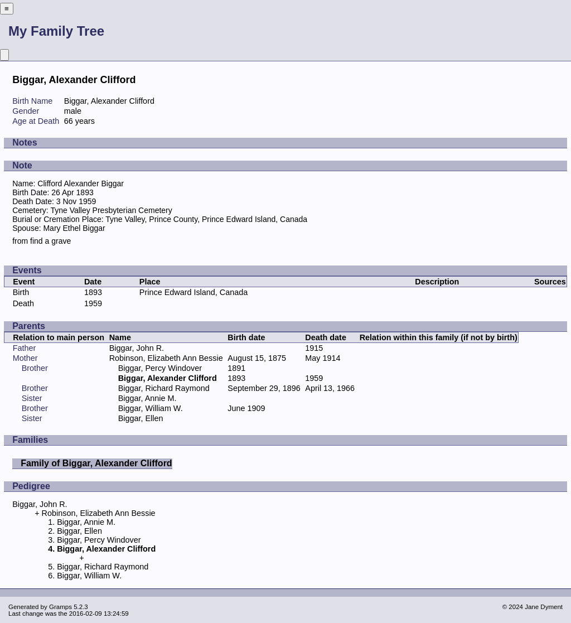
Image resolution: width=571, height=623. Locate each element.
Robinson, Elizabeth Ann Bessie (166, 358)
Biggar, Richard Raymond (164, 388)
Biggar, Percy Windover (160, 368)
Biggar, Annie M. (147, 398)
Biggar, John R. (136, 348)
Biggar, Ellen (140, 418)
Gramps (60, 606)
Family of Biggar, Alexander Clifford (96, 463)
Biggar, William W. (150, 408)
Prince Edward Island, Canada (193, 292)
